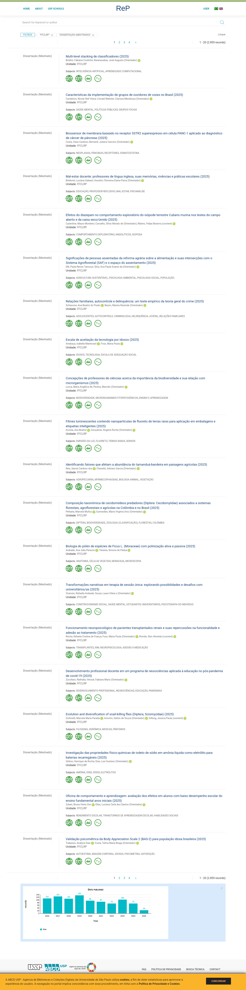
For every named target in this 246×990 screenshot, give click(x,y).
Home (26, 8)
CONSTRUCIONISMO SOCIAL (91, 604)
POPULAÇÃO (167, 277)
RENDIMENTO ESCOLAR (89, 815)
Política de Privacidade (166, 969)
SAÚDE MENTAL (84, 109)
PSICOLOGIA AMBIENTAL (122, 277)
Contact (215, 969)
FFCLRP (82, 64)
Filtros (27, 34)
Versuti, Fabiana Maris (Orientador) (105, 679)
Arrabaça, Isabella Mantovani (81, 343)
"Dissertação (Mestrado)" (77, 35)
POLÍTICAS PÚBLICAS (106, 109)
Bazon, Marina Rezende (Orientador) (124, 305)
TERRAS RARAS (116, 441)
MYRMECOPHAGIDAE (106, 479)
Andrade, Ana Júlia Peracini (80, 550)
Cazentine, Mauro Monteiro (80, 223)
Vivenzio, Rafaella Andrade (80, 593)
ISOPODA (137, 234)
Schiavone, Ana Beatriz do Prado (83, 305)
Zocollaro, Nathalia (76, 679)
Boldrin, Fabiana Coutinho (79, 60)
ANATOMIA (82, 561)
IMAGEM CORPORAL (103, 854)
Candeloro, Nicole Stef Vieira (81, 98)
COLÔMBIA (158, 522)
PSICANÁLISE (137, 191)
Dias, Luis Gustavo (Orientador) (111, 761)
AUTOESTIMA (83, 854)
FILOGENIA (82, 729)
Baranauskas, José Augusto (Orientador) (115, 60)
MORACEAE (118, 561)
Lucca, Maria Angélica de (79, 386)
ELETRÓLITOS (108, 772)
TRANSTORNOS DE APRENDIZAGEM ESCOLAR (128, 815)
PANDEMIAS (155, 690)
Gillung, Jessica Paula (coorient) (166, 718)
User (206, 8)
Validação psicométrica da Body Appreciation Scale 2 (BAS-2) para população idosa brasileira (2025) (136, 839)
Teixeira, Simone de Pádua (113, 550)
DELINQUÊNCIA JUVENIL (145, 316)
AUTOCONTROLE (104, 316)
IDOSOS (80, 354)
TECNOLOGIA (93, 354)
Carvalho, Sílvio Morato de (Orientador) (115, 223)
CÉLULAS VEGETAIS (100, 561)
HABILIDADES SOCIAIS (166, 815)
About (39, 8)
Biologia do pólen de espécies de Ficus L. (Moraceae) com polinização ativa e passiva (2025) (130, 546)
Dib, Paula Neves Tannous (79, 266)
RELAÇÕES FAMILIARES (172, 316)
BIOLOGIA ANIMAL (129, 479)
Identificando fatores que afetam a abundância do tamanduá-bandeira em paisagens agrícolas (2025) (136, 464)
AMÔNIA (80, 772)
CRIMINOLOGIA (122, 316)
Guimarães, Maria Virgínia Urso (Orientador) (119, 511)
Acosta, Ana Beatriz (76, 430)
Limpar (222, 34)
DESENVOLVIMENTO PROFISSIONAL (95, 690)
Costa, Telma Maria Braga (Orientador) (115, 843)
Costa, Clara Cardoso (77, 142)
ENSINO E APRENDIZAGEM (153, 398)
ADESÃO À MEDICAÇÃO (135, 647)
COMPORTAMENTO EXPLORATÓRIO (95, 234)
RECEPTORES (111, 153)
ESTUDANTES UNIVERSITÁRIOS (143, 604)
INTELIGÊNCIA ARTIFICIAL (90, 71)
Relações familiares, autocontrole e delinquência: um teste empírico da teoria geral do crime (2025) (135, 301)
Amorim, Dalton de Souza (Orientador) (124, 718)
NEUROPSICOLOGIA (110, 647)
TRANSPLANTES (85, 647)
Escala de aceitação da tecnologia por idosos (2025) (102, 339)
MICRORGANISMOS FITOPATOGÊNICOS (117, 398)
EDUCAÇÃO (82, 191)
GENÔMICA (95, 729)
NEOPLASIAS (83, 153)
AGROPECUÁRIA (85, 479)
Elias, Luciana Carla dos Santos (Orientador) (118, 804)
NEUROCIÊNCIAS (125, 690)
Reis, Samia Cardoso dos (79, 468)
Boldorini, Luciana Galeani (79, 180)
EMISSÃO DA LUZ (85, 441)
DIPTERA (81, 522)
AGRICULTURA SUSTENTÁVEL (92, 277)
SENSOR (130, 441)
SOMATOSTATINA (129, 153)
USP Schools (56, 8)
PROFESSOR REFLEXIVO (102, 191)
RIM (97, 647)
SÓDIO (96, 772)
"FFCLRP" (47, 35)
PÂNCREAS (97, 153)
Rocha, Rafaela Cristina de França (83, 636)
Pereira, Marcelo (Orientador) (108, 386)
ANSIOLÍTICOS (123, 234)
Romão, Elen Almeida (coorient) (156, 636)
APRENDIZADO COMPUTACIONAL (123, 71)
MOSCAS (107, 729)
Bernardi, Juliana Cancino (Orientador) (109, 142)
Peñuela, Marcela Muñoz (79, 511)
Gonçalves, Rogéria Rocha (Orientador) (111, 430)
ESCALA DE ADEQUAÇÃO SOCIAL (118, 354)
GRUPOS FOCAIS (128, 109)
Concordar (218, 981)
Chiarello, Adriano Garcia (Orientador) (116, 468)
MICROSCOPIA (133, 561)
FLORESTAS (145, 522)
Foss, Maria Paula (110, 343)
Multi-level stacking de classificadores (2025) (97, 56)
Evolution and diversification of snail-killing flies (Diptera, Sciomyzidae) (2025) (120, 714)
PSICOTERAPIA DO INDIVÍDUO (177, 604)
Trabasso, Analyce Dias (78, 843)
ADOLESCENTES (85, 316)
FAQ (144, 969)
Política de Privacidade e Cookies (159, 983)
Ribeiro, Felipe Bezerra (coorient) (155, 223)
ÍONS (89, 772)
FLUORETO (101, 441)
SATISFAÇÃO (148, 854)
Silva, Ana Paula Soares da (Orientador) (115, 266)
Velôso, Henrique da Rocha (80, 761)
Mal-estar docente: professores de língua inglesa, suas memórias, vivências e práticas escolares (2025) (138, 176)
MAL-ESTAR (122, 191)
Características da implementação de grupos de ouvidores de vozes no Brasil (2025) (124, 95)
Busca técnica (195, 969)
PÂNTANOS (119, 729)
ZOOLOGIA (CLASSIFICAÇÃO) (122, 522)
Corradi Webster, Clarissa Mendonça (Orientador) (123, 98)
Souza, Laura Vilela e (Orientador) (112, 593)
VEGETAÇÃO (146, 479)
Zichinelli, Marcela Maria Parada (83, 718)
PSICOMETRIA (132, 854)
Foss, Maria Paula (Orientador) (118, 636)
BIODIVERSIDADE (85, 398)
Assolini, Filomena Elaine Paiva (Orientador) (117, 180)
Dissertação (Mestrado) (37, 56)
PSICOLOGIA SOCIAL (148, 277)
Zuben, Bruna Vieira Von (78, 804)
